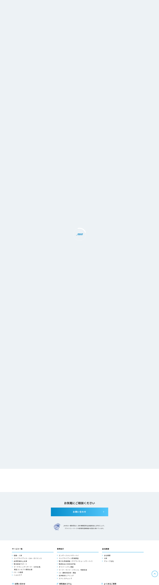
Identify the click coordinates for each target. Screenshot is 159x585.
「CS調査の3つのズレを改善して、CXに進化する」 (101, 432)
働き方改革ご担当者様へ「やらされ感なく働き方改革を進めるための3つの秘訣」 (52, 433)
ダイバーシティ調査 (66, 567)
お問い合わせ (115, 457)
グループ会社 (109, 561)
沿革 (105, 558)
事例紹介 (43, 457)
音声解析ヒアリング (66, 576)
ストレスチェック (65, 578)
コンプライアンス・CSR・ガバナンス (28, 558)
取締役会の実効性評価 (67, 564)
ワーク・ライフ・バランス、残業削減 (73, 570)
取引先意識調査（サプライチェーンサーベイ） (76, 561)
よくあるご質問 (79, 457)
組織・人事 (18, 555)
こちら (84, 401)
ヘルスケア (18, 575)
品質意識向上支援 (20, 561)
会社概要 (107, 555)
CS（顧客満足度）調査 (67, 573)
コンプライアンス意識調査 (69, 558)
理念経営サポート (20, 564)
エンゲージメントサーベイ (69, 555)
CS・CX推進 (18, 572)
